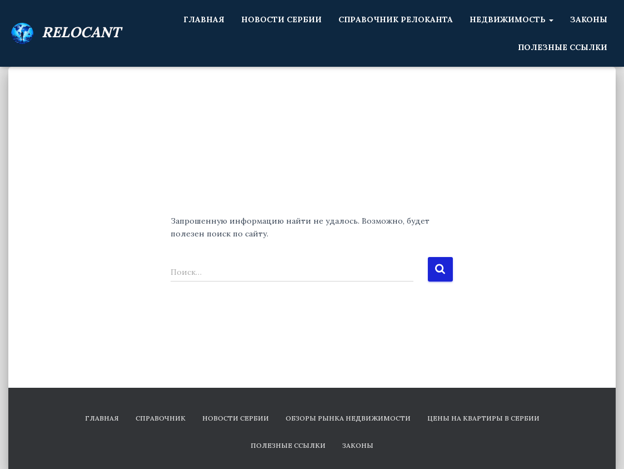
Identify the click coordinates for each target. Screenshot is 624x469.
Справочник (161, 418)
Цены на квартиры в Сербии (483, 418)
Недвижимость (511, 19)
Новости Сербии (281, 19)
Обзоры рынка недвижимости (348, 418)
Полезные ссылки (562, 47)
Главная (203, 19)
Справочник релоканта (395, 19)
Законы (588, 19)
